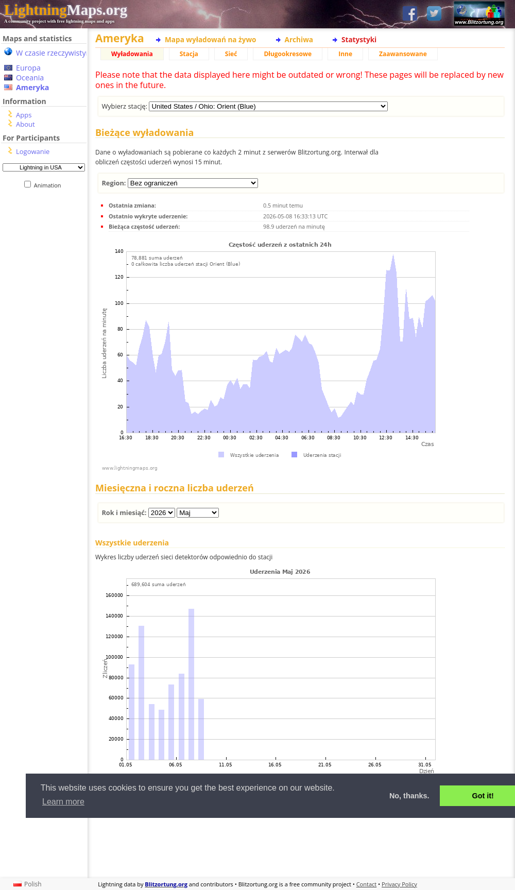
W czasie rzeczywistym (54, 53)
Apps (23, 114)
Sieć (231, 53)
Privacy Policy (399, 884)
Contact (366, 884)
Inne (345, 53)
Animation (49, 185)
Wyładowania (132, 53)
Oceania (30, 77)
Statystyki (358, 39)
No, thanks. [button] (409, 796)
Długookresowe (288, 53)
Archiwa (299, 39)
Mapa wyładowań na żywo (210, 39)
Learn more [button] (63, 801)
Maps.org (65, 10)
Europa (28, 68)
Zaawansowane (403, 53)
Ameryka (32, 87)
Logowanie (32, 151)
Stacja (189, 53)
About (25, 124)
